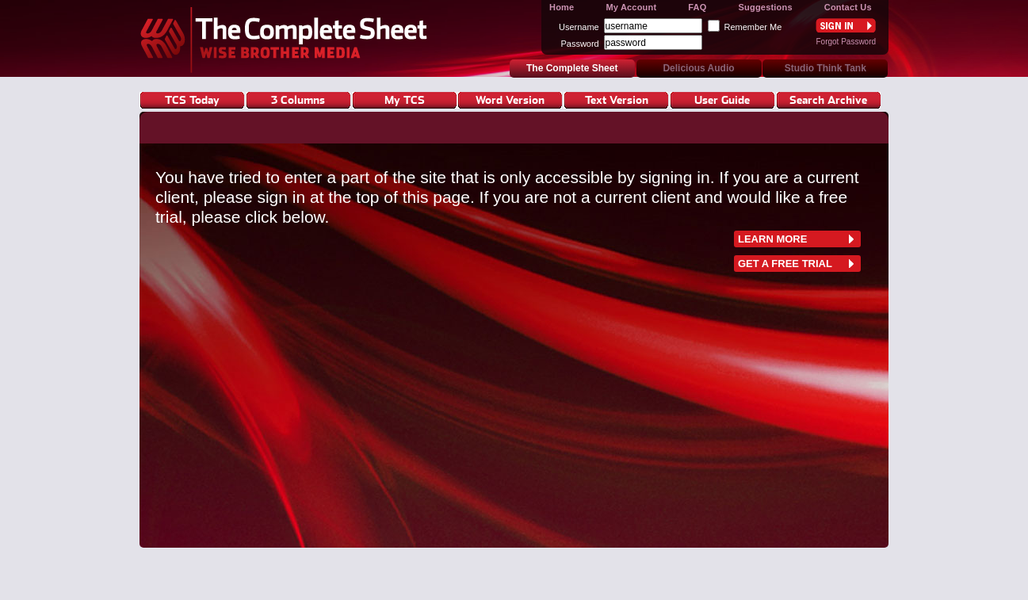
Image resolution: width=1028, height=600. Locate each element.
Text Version (616, 99)
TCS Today (192, 99)
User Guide (722, 99)
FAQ (697, 7)
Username (579, 27)
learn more (772, 239)
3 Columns (298, 99)
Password (579, 43)
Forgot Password (846, 41)
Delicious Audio (698, 68)
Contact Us (848, 7)
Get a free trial (785, 263)
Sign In (846, 25)
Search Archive (828, 99)
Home (561, 7)
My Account (631, 7)
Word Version (510, 99)
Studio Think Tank (825, 68)
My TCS (404, 99)
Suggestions (766, 7)
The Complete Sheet (288, 38)
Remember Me (753, 27)
